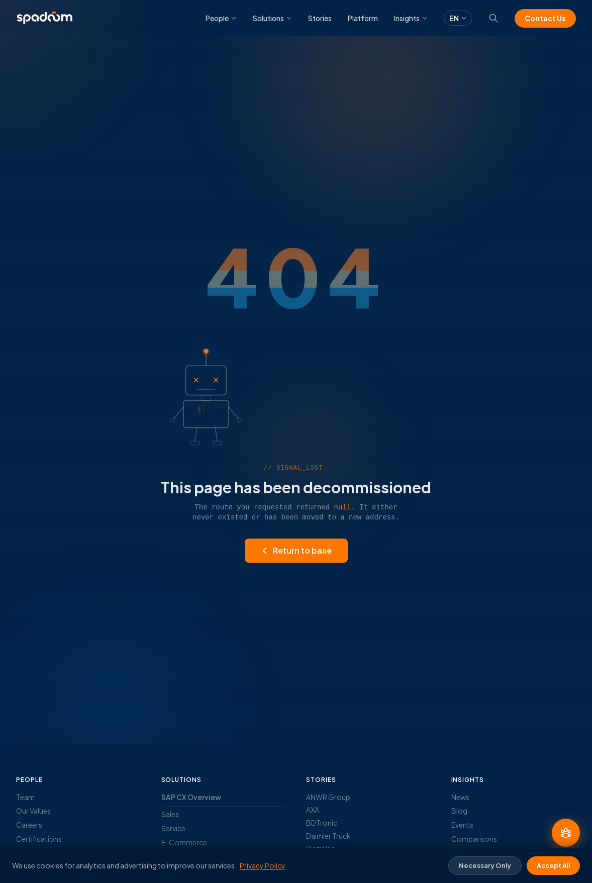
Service (173, 828)
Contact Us (545, 18)
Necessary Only (485, 865)
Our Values (33, 810)
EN (458, 18)
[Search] (493, 18)
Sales (170, 814)
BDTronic (321, 822)
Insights (411, 18)
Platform (363, 18)
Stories (320, 18)
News (460, 797)
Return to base (296, 550)
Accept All (553, 865)
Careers (29, 824)
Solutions (272, 18)
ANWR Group (328, 797)
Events (462, 824)
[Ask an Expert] (566, 833)
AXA (312, 809)
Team (25, 797)
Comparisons (474, 838)
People (221, 18)
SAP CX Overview (191, 797)
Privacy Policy (262, 865)
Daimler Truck (328, 835)
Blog (459, 810)
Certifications (39, 838)
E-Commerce (184, 842)
